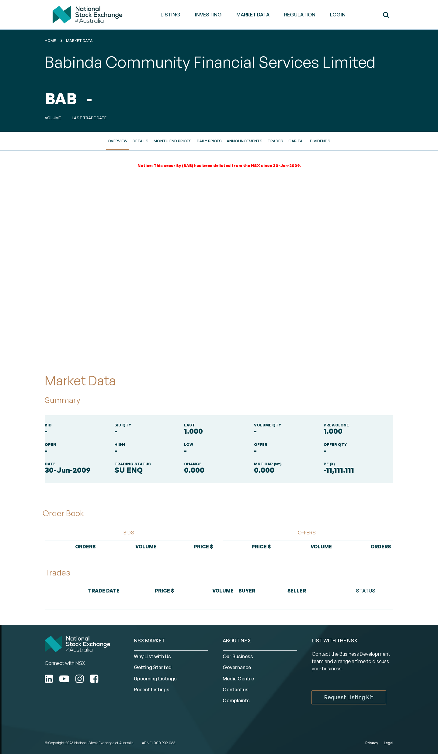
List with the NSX (334, 641)
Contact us (236, 689)
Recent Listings (151, 689)
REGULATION (299, 15)
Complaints (236, 700)
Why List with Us (152, 656)
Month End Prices (173, 140)
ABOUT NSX (237, 641)
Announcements (244, 140)
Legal (388, 743)
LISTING (170, 15)
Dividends (320, 140)
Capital (296, 140)
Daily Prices (209, 140)
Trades (275, 140)
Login (338, 15)
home (50, 40)
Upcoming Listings (155, 679)
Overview (117, 140)
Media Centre (238, 679)
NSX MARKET (149, 641)
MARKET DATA (252, 15)
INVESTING (208, 15)
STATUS (365, 591)
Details (140, 140)
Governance (237, 667)
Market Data (79, 40)
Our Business (238, 656)
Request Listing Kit (349, 697)
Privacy (371, 743)
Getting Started (153, 667)
